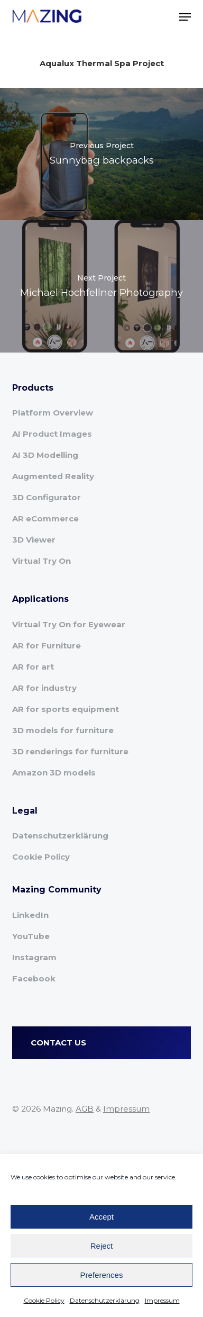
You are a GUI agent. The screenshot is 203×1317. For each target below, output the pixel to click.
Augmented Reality (53, 476)
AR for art (33, 667)
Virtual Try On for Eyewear (68, 624)
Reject (101, 1245)
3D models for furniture (63, 730)
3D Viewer (34, 540)
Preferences (101, 1274)
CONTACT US (58, 1043)
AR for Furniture (46, 646)
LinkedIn (30, 915)
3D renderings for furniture (70, 751)
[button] (185, 17)
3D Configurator (46, 497)
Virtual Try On (41, 561)
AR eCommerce (45, 518)
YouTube (31, 936)
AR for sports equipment (65, 709)
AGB (85, 1109)
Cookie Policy (44, 1300)
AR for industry (44, 688)
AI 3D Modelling (45, 455)
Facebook (34, 978)
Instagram (34, 957)
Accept (101, 1216)
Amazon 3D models (54, 773)
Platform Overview (52, 413)
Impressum (162, 1300)
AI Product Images (52, 434)
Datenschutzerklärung (105, 1300)
